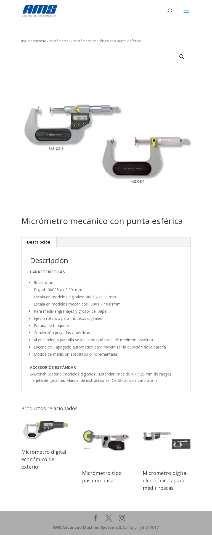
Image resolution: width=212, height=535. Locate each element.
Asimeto (39, 40)
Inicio (25, 40)
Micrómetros (59, 40)
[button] (182, 57)
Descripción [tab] (38, 242)
